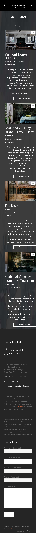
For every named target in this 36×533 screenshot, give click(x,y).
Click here (19, 407)
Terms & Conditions (13, 529)
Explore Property (24, 98)
